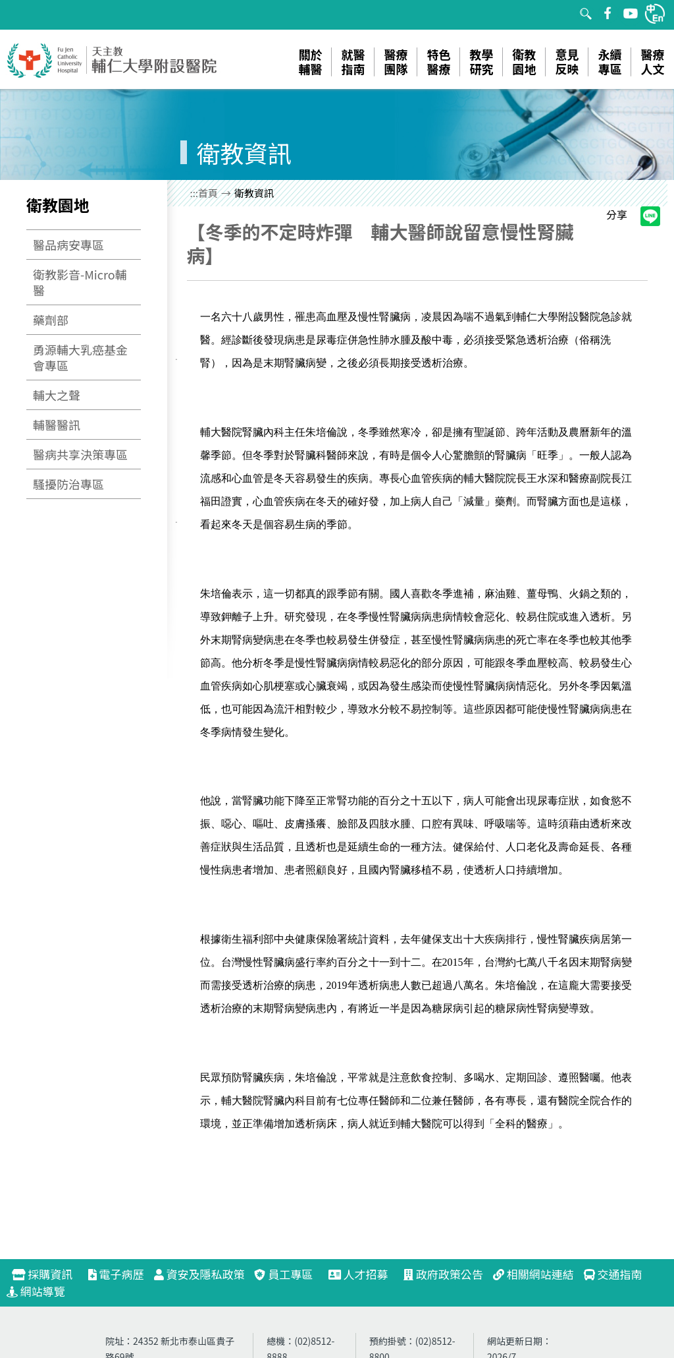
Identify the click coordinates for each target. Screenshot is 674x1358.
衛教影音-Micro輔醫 (80, 282)
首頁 (208, 193)
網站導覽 (36, 1291)
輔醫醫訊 (56, 424)
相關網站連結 (533, 1274)
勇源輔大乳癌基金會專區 (80, 357)
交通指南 (613, 1274)
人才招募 (364, 1274)
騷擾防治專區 (68, 483)
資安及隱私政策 (199, 1274)
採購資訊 (48, 1274)
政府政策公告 (443, 1274)
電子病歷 (116, 1274)
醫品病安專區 (68, 244)
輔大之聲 (56, 394)
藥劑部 (50, 319)
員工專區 (283, 1274)
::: (194, 193)
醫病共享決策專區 (80, 454)
